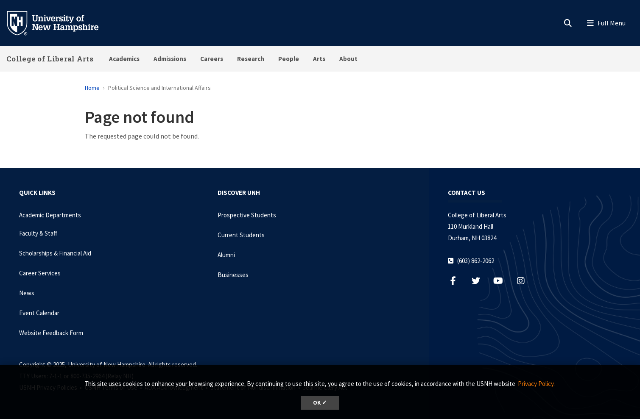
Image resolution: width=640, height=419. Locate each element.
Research (250, 59)
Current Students (241, 235)
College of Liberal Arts (49, 59)
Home (92, 88)
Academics (124, 59)
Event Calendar (39, 313)
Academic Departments (50, 215)
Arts (319, 59)
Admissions (170, 59)
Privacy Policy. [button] (536, 384)
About (348, 59)
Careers (211, 59)
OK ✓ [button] (320, 402)
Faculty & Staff (38, 233)
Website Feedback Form (51, 333)
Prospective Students (247, 215)
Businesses (233, 275)
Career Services (40, 273)
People (288, 59)
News (26, 293)
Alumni (226, 255)
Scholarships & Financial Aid (55, 253)
